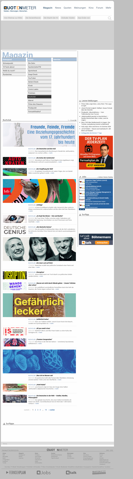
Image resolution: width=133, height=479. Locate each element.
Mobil (4, 458)
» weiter (52, 410)
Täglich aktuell (55, 458)
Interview (56, 59)
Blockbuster (64, 467)
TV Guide (58, 467)
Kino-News (86, 455)
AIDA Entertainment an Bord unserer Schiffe (90, 188)
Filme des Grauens (35, 104)
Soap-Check (32, 74)
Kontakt (101, 458)
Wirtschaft (37, 458)
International (38, 459)
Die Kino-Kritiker (87, 456)
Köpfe (36, 461)
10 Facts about (8, 67)
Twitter (4, 463)
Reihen (30, 59)
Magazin (47, 7)
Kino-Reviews (70, 458)
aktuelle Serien (79, 467)
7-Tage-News (6, 459)
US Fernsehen (36, 467)
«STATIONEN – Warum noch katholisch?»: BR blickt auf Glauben (96, 130)
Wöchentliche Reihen (56, 455)
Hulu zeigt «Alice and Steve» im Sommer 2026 (96, 127)
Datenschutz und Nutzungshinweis (104, 460)
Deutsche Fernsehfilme (98, 467)
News (58, 7)
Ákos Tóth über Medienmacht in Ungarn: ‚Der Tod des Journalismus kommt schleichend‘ (95, 123)
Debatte (69, 455)
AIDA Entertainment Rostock (95, 194)
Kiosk (30, 85)
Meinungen (80, 7)
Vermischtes (38, 456)
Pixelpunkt (32, 108)
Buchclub (32, 97)
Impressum (102, 464)
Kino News (7, 467)
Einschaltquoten (50, 467)
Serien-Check (33, 82)
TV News (43, 467)
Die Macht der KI (51, 17)
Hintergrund (7, 59)
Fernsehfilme (71, 467)
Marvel (30, 100)
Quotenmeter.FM (34, 67)
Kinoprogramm (87, 467)
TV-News (37, 455)
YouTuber (32, 78)
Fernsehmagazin (21, 467)
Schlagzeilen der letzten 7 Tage (91, 133)
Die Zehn (31, 63)
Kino (91, 7)
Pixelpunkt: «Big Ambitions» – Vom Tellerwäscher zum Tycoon (92, 113)
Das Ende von (84, 17)
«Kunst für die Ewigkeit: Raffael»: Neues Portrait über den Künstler (96, 109)
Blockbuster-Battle (88, 459)
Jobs (101, 456)
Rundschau (7, 74)
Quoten (67, 7)
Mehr (108, 7)
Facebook (5, 461)
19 (46, 410)
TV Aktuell (13, 467)
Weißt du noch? (9, 70)
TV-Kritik (69, 456)
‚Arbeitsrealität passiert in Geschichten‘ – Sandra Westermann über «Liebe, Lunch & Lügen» (94, 118)
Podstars (31, 93)
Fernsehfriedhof (34, 111)
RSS (4, 455)
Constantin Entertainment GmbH (94, 199)
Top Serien (107, 467)
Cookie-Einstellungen (105, 462)
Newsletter (5, 456)
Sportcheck (32, 70)
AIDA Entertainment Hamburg (93, 182)
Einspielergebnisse (88, 458)
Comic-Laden (33, 89)
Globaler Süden (68, 17)
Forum (99, 7)
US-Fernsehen (38, 463)
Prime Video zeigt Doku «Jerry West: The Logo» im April (96, 105)
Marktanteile (54, 456)
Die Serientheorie (33, 17)
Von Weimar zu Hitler (13, 17)
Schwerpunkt (8, 63)
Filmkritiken (29, 467)
